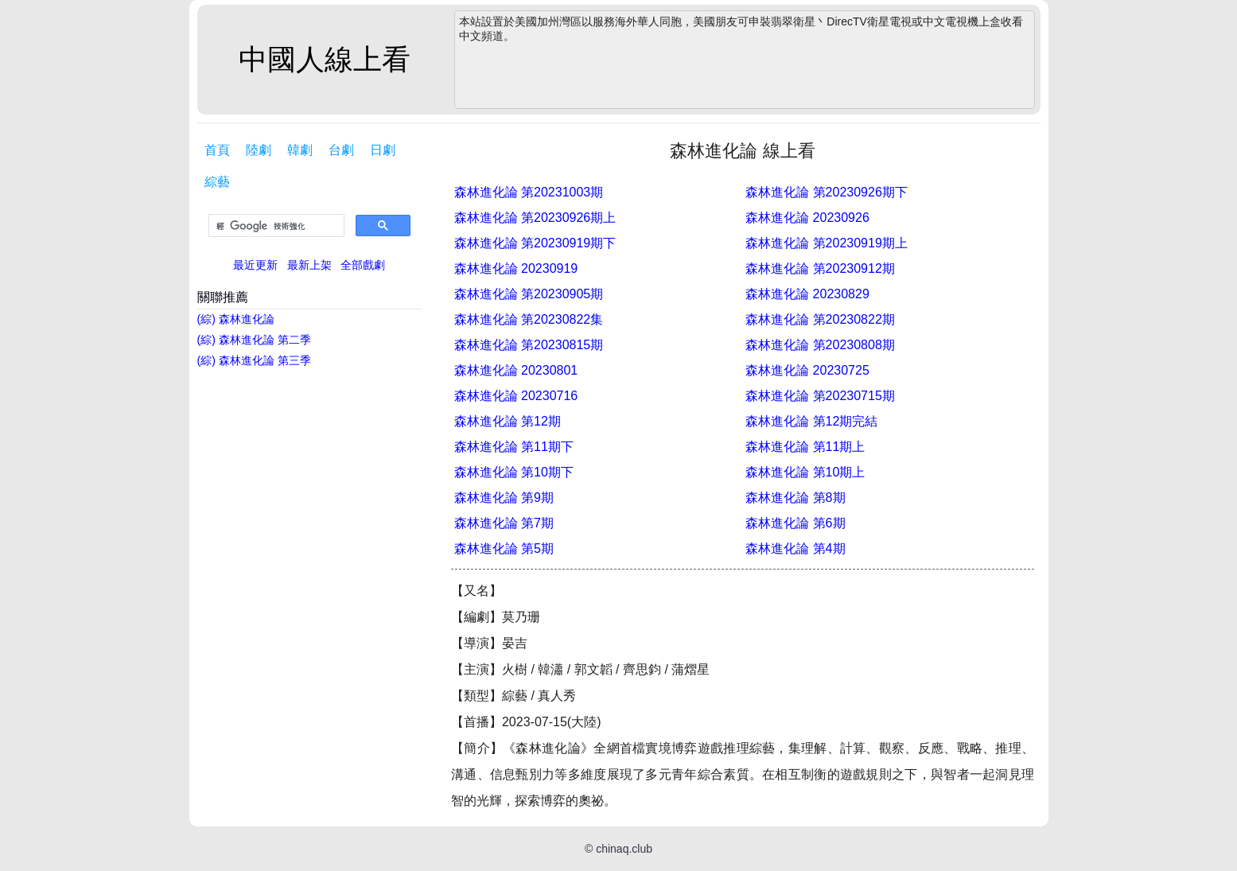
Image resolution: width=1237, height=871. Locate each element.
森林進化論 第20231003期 (529, 192)
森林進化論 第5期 (504, 548)
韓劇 (300, 150)
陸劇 (258, 150)
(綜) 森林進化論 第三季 (254, 360)
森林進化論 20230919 (516, 268)
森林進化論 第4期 (795, 548)
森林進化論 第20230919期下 (535, 243)
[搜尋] (274, 226)
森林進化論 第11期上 (805, 446)
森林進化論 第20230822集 (529, 319)
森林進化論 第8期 (795, 497)
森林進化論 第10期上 (805, 472)
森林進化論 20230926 (807, 217)
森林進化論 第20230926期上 (535, 217)
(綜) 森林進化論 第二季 (254, 339)
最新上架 (309, 265)
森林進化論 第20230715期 (820, 395)
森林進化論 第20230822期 (820, 319)
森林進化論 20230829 (807, 294)
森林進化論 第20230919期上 (826, 243)
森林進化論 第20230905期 (529, 294)
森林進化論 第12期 (507, 421)
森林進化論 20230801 (516, 370)
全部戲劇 (362, 265)
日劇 (382, 150)
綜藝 (217, 182)
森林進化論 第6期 (795, 523)
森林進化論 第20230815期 (529, 345)
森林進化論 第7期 (504, 523)
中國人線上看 (324, 59)
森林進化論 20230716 (516, 395)
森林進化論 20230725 (807, 370)
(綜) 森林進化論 (235, 319)
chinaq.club (624, 848)
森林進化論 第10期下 (514, 472)
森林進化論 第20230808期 (820, 345)
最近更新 (255, 265)
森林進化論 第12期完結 (811, 421)
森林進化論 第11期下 (514, 446)
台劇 (341, 150)
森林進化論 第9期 (504, 497)
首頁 (217, 150)
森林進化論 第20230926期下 (826, 192)
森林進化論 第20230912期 (820, 268)
